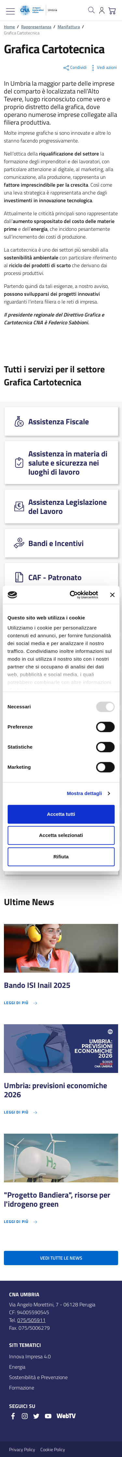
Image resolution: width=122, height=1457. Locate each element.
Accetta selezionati (61, 835)
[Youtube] (48, 1416)
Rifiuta (61, 856)
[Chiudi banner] (112, 594)
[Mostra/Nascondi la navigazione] (10, 11)
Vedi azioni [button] (103, 68)
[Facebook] (13, 1416)
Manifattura (69, 26)
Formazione (21, 1387)
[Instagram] (25, 1416)
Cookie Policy (52, 1449)
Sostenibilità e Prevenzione (38, 1377)
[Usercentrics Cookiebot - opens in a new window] (72, 595)
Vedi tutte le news (61, 1257)
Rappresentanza (36, 26)
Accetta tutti (61, 814)
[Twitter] (36, 1416)
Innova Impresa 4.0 (30, 1356)
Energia (17, 1367)
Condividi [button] (74, 68)
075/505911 (31, 1320)
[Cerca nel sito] (91, 10)
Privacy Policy (22, 1449)
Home (9, 26)
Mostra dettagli (84, 793)
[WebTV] (66, 1417)
